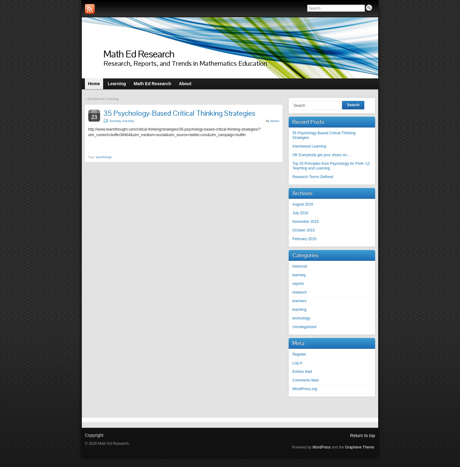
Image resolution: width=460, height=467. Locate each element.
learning (115, 121)
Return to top (362, 435)
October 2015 (303, 230)
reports (298, 283)
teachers (299, 301)
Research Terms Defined (312, 177)
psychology (104, 157)
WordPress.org (304, 389)
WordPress (321, 447)
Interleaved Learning (103, 99)
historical (299, 266)
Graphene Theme (359, 447)
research (299, 292)
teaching (128, 121)
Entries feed (302, 371)
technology (301, 318)
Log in (297, 363)
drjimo (274, 121)
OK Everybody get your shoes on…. (321, 155)
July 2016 (300, 213)
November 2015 (305, 221)
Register (299, 354)
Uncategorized (304, 327)
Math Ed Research (138, 54)
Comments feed (305, 380)
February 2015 (304, 239)
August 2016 (302, 204)
